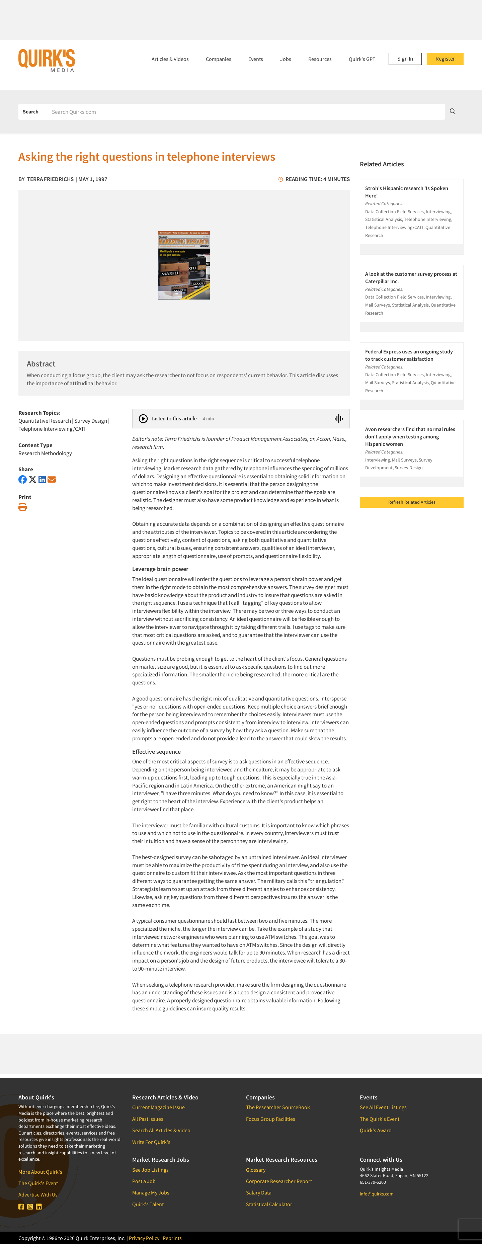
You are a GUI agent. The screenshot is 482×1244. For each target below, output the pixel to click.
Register (445, 58)
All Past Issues (147, 1118)
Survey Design (90, 420)
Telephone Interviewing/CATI (51, 428)
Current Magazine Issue (158, 1107)
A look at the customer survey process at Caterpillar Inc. (411, 277)
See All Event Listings (383, 1107)
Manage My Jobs (150, 1192)
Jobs (285, 59)
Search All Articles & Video (161, 1130)
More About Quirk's (40, 1171)
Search (30, 111)
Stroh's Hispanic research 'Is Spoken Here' (406, 192)
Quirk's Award (376, 1130)
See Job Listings (150, 1169)
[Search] (246, 111)
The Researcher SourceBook (278, 1107)
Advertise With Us (38, 1194)
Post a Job (144, 1181)
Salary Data (258, 1192)
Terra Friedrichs (50, 179)
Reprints (172, 1238)
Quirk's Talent (148, 1204)
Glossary (255, 1169)
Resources (320, 59)
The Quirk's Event (38, 1183)
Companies (218, 59)
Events (255, 59)
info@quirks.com (377, 1194)
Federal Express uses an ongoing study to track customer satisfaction (409, 355)
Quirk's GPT (362, 59)
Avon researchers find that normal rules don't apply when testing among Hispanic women (410, 436)
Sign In (405, 58)
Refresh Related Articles (411, 502)
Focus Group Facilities (270, 1118)
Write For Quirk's (151, 1142)
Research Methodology (45, 453)
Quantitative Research (44, 420)
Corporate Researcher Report (279, 1181)
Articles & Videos (170, 59)
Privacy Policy (144, 1238)
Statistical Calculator (269, 1204)
